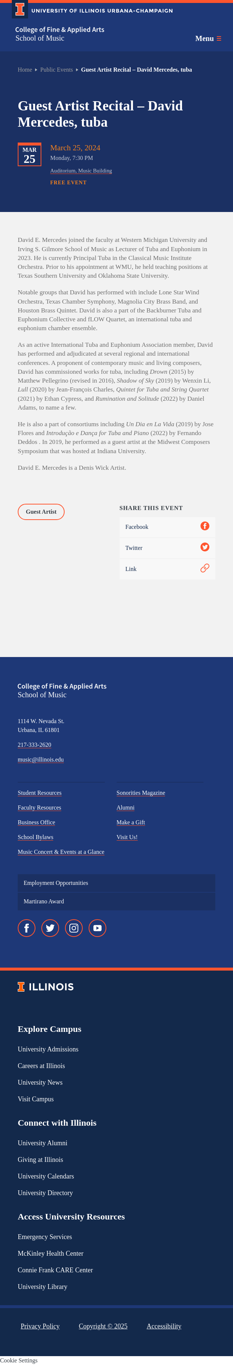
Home (25, 69)
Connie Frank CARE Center (55, 1270)
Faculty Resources (39, 807)
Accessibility (164, 1326)
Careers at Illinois (41, 1066)
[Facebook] (26, 928)
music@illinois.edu (41, 759)
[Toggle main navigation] (208, 38)
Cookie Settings (19, 1360)
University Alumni (43, 1143)
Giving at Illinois (40, 1159)
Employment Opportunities (56, 883)
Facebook (168, 527)
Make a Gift (131, 822)
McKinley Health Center (50, 1253)
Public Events (56, 69)
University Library (42, 1286)
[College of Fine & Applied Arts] (89, 30)
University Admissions (48, 1049)
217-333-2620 (34, 745)
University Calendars (46, 1176)
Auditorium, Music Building (81, 171)
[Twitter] (50, 928)
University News (40, 1082)
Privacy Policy (40, 1326)
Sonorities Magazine (141, 793)
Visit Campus (36, 1099)
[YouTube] (97, 928)
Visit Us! (127, 837)
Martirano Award (44, 901)
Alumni (126, 807)
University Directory (45, 1193)
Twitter (168, 548)
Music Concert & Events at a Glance (61, 852)
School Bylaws (35, 837)
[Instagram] (74, 928)
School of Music (40, 38)
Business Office (36, 822)
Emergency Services (45, 1237)
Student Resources (40, 793)
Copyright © (103, 1326)
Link (168, 569)
